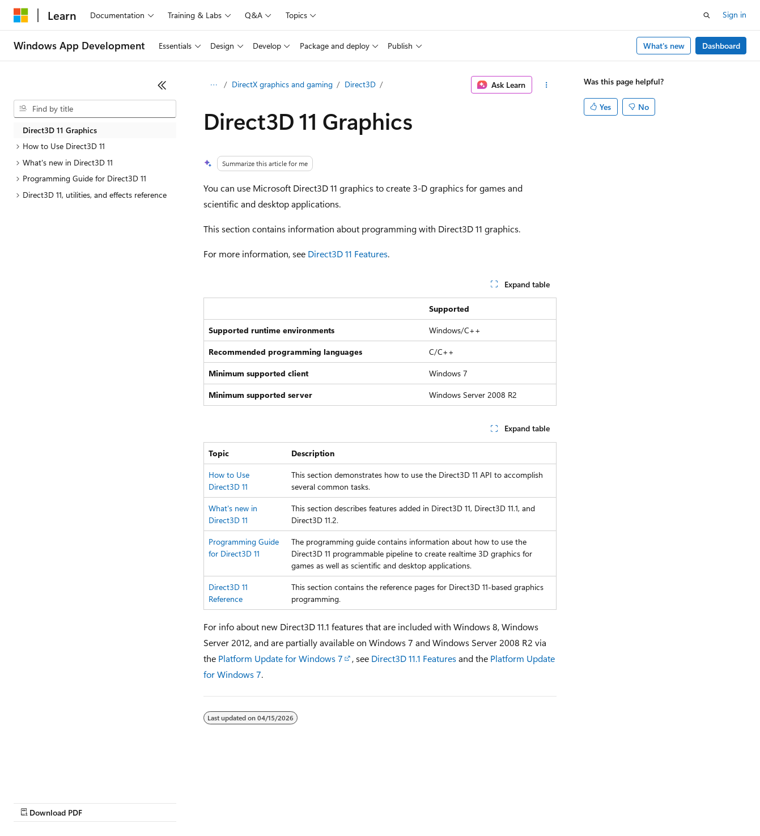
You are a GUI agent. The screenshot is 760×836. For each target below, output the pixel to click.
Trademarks (470, 801)
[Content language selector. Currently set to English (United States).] (65, 775)
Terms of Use (414, 801)
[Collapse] (162, 85)
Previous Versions (103, 801)
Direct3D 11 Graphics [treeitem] (60, 130)
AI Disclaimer (36, 801)
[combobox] (95, 109)
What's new (664, 45)
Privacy (247, 801)
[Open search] (706, 15)
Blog (154, 801)
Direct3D (360, 84)
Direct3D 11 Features (348, 254)
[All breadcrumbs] (213, 85)
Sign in (734, 14)
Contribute (203, 801)
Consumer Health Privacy (326, 801)
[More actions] (547, 85)
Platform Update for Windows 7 (280, 658)
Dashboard (721, 45)
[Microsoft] (21, 15)
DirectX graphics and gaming (282, 84)
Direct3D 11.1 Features (413, 658)
